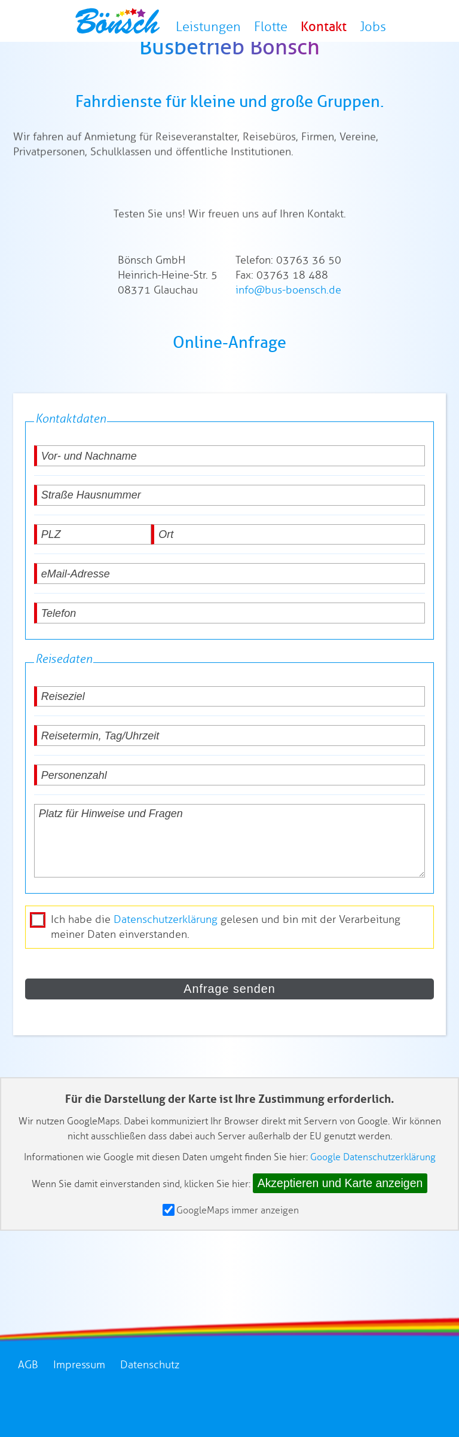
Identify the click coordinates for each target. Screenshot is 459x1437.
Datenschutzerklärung (166, 965)
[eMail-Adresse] (230, 619)
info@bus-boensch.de (288, 336)
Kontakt (326, 30)
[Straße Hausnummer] (230, 541)
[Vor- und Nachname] (230, 501)
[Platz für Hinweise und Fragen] (230, 887)
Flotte (276, 30)
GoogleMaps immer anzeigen (231, 1256)
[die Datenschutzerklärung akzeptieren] (38, 966)
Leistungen (217, 30)
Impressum (79, 1410)
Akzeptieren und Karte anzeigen (340, 1229)
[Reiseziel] (230, 742)
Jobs (372, 30)
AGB (28, 1410)
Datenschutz (149, 1410)
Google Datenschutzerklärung (373, 1203)
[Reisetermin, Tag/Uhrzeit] (230, 781)
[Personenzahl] (230, 821)
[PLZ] (92, 580)
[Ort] (288, 580)
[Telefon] (230, 659)
